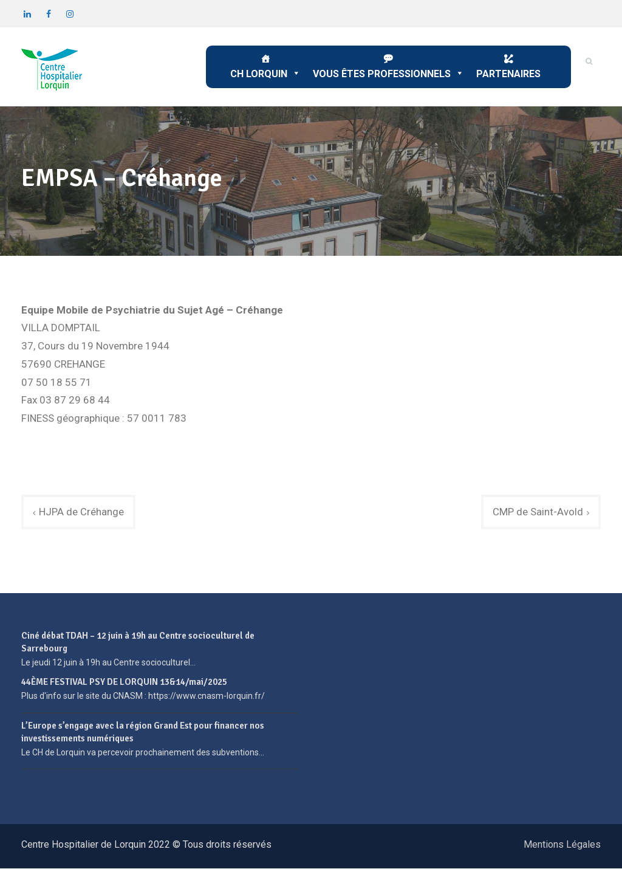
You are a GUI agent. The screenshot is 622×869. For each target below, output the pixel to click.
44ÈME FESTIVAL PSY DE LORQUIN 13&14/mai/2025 (124, 682)
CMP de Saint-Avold (538, 512)
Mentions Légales (562, 845)
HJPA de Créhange (81, 512)
